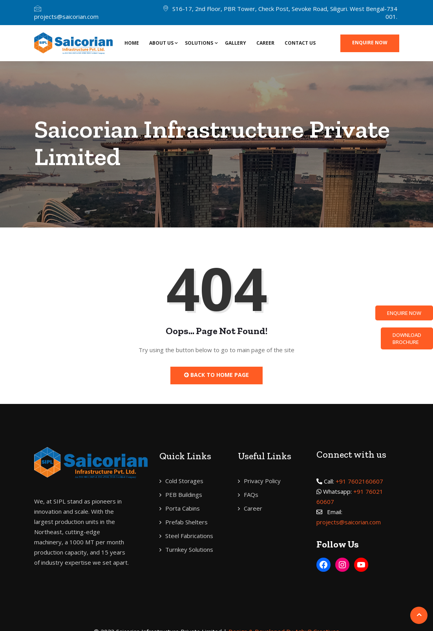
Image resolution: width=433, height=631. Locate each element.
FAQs (251, 494)
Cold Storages (184, 481)
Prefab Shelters (186, 522)
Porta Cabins (182, 508)
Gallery (235, 43)
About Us (161, 43)
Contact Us (300, 43)
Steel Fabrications (189, 536)
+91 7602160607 (359, 481)
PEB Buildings (183, 494)
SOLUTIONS (199, 43)
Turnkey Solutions (189, 549)
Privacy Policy (262, 481)
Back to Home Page (216, 374)
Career (265, 43)
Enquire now (369, 42)
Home (131, 43)
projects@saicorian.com (66, 16)
